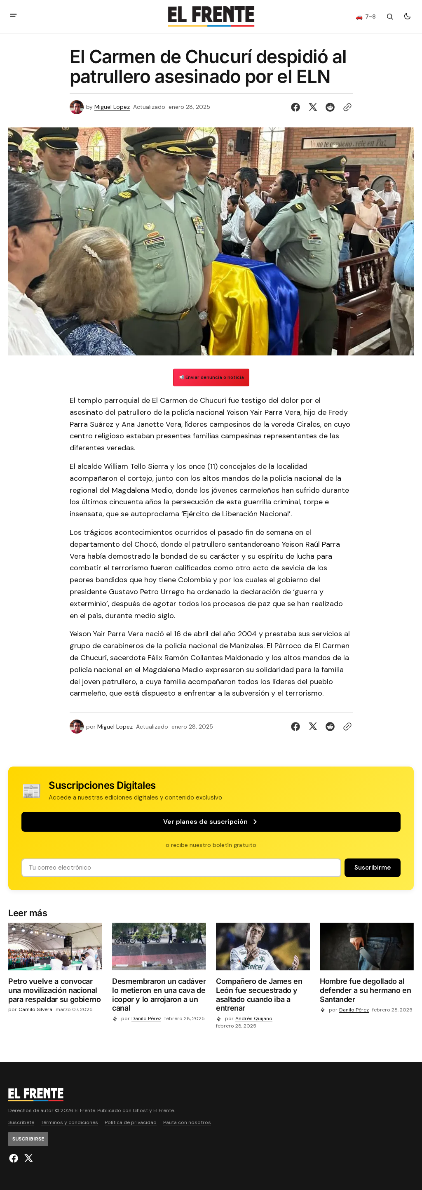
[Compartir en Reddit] (330, 107)
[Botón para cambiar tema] (407, 16)
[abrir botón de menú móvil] (13, 16)
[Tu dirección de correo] (181, 867)
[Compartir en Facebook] (297, 107)
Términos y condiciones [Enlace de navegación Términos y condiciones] (69, 1122)
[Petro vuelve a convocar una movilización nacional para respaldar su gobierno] (55, 992)
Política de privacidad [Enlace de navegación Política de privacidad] (131, 1122)
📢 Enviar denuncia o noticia (211, 377)
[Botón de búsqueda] (389, 16)
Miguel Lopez (112, 107)
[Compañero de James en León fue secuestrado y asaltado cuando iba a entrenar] (263, 996)
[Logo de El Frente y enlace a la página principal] (211, 16)
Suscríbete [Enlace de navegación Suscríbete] (21, 1122)
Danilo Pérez (146, 1018)
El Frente (163, 1110)
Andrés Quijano (253, 1018)
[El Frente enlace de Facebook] (14, 1158)
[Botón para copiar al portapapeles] (346, 107)
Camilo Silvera (35, 1009)
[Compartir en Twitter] (312, 107)
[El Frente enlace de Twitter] (27, 1158)
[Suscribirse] (373, 867)
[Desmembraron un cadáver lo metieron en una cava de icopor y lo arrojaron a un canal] (159, 996)
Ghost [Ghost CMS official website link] (140, 1110)
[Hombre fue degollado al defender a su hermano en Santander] (367, 992)
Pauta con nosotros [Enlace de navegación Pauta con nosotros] (187, 1122)
